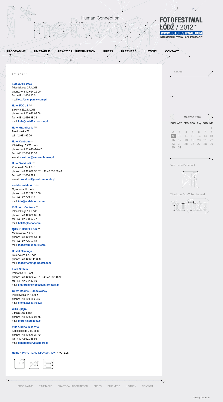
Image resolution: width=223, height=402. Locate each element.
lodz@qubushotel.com (32, 245)
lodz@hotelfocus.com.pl (33, 121)
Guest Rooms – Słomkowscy (29, 291)
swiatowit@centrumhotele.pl (37, 179)
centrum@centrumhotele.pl (37, 157)
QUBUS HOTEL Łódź (24, 229)
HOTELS (19, 74)
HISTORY (150, 51)
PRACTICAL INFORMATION (76, 51)
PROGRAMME (16, 51)
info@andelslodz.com (31, 201)
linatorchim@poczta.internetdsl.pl (38, 284)
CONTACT (172, 51)
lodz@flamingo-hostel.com (34, 263)
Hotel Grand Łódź (22, 127)
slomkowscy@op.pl (30, 302)
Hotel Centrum (21, 141)
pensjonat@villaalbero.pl (33, 342)
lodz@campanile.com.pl (31, 99)
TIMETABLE (42, 51)
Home (15, 352)
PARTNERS (129, 51)
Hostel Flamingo (22, 251)
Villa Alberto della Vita (25, 327)
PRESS (108, 51)
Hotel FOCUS (20, 105)
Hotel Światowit (21, 163)
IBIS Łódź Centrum (23, 207)
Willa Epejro (19, 309)
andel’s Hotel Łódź (23, 185)
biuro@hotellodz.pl (29, 320)
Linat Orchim (20, 269)
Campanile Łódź (22, 83)
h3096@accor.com (29, 223)
